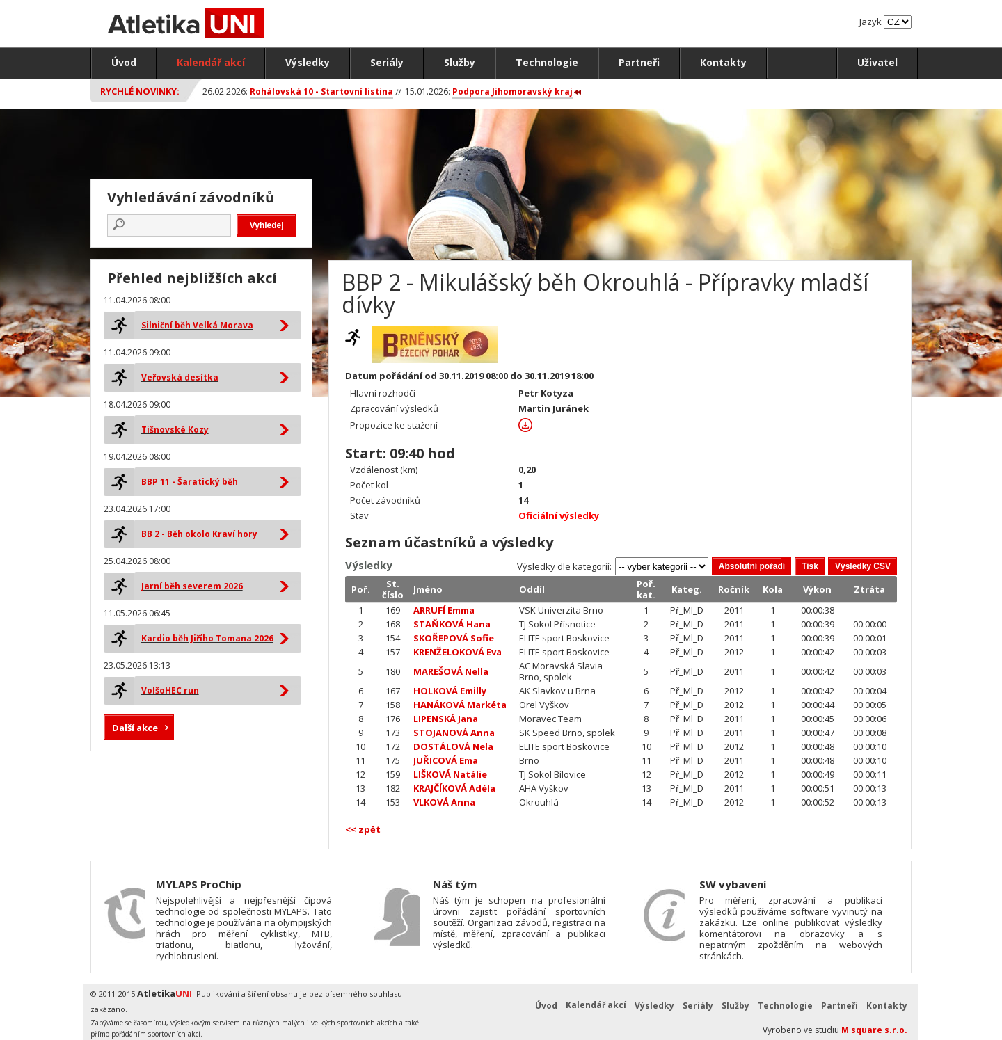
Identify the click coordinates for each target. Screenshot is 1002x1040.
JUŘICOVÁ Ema (445, 760)
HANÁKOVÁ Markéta (460, 704)
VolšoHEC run (170, 690)
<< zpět (363, 829)
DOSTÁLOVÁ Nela (453, 746)
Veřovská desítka (179, 377)
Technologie (547, 62)
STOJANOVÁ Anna (454, 732)
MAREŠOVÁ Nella (450, 671)
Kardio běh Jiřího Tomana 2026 (207, 638)
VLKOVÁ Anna (444, 802)
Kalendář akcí (211, 62)
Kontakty (723, 62)
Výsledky (307, 62)
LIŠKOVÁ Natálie (450, 774)
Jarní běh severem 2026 (192, 586)
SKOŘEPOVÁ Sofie (453, 638)
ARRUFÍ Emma (444, 610)
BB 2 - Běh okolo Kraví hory (199, 534)
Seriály (387, 62)
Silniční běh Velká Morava (197, 325)
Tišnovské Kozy (175, 429)
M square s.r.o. (874, 1030)
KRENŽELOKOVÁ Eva (457, 652)
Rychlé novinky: (140, 91)
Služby (459, 62)
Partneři (639, 62)
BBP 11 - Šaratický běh (189, 482)
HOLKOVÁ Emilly (449, 691)
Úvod (123, 62)
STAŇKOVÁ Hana (452, 624)
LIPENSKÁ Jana (445, 718)
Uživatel (877, 62)
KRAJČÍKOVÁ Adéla (454, 788)
